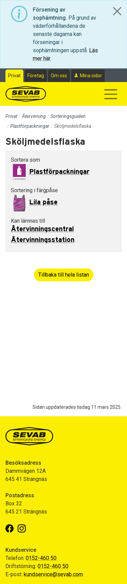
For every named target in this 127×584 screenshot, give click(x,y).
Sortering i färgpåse (34, 190)
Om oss (59, 75)
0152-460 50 (41, 558)
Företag (35, 75)
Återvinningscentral (42, 229)
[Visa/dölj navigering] (111, 94)
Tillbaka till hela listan (63, 274)
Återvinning (34, 116)
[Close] (117, 11)
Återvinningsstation (43, 240)
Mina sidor (91, 75)
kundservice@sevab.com (53, 574)
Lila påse (43, 202)
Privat (14, 75)
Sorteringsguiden (68, 116)
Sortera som (25, 160)
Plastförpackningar (29, 126)
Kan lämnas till (28, 221)
